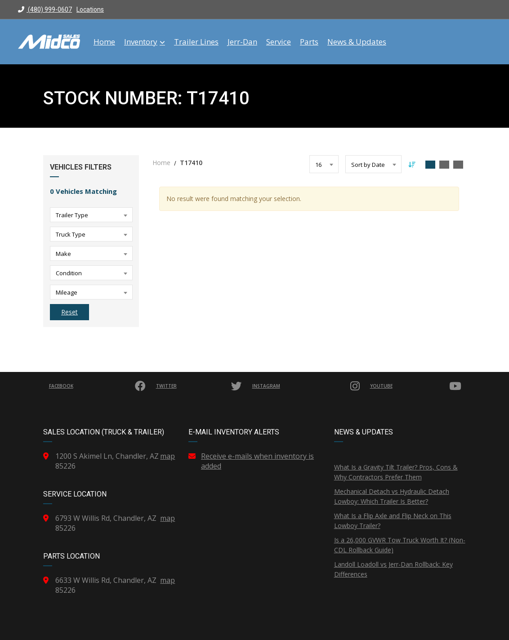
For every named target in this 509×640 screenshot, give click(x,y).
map (167, 456)
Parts (309, 42)
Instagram (307, 385)
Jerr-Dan (242, 42)
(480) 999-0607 (45, 9)
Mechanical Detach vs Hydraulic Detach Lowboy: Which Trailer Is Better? (391, 496)
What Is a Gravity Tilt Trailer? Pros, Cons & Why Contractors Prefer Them (396, 472)
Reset (69, 312)
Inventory (144, 42)
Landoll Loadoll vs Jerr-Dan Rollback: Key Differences (393, 569)
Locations (90, 9)
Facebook (98, 385)
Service (278, 42)
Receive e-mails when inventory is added (257, 461)
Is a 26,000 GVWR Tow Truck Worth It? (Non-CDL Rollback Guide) (399, 545)
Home (104, 42)
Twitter (200, 385)
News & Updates (356, 42)
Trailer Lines (196, 42)
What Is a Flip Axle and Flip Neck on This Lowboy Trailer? (392, 520)
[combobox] (91, 214)
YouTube (417, 385)
